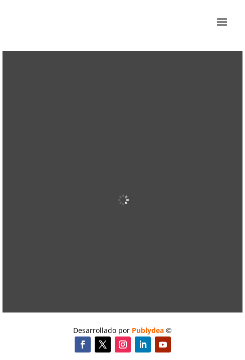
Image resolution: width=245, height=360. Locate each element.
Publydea (148, 330)
